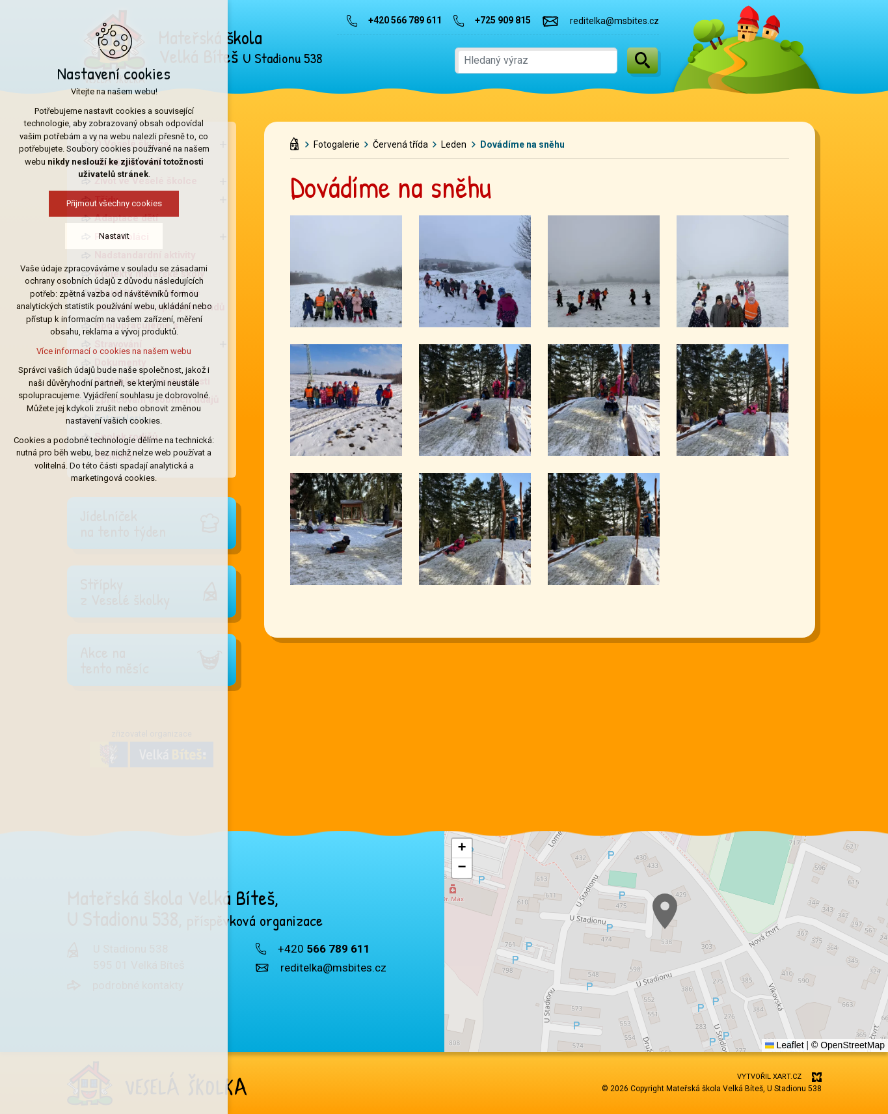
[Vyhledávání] (642, 61)
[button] (462, 848)
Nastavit (111, 236)
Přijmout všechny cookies (111, 203)
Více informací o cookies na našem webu (111, 351)
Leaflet (784, 1045)
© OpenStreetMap (848, 1045)
